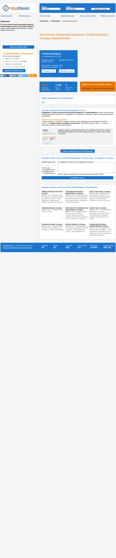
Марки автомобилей (13, 64)
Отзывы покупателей (14, 67)
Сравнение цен (67, 16)
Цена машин (6, 16)
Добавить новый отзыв (14, 70)
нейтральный (48, 171)
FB (4, 75)
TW (23, 75)
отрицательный (49, 170)
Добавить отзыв (66, 71)
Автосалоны (24, 16)
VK (14, 75)
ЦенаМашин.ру (8, 245)
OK (32, 75)
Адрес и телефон (12, 58)
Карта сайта (27, 248)
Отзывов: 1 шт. (49, 71)
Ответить (47, 143)
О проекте (6, 248)
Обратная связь (17, 248)
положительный (49, 173)
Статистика (45, 16)
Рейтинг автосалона (13, 61)
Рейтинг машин (107, 16)
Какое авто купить (88, 16)
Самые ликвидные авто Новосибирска (77, 151)
